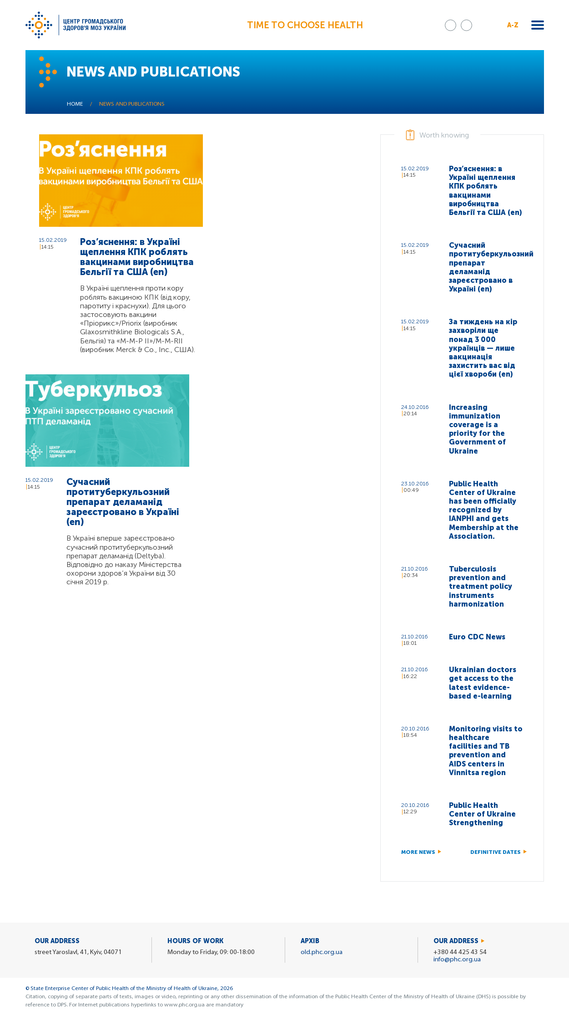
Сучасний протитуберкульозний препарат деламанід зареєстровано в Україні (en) (122, 501)
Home (75, 104)
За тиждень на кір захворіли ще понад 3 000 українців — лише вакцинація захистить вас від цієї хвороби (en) (483, 347)
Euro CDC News (477, 637)
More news (418, 852)
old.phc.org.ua (321, 952)
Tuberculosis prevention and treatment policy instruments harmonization (480, 586)
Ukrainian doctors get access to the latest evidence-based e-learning (482, 682)
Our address (455, 941)
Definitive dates (495, 852)
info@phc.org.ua (457, 959)
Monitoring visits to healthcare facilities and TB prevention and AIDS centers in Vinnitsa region (486, 751)
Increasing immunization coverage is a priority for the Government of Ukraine (477, 429)
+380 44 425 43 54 (460, 952)
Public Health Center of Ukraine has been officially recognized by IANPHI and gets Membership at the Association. (484, 510)
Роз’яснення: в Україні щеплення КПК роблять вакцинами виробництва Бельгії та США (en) (137, 256)
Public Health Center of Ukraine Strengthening (482, 814)
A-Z (513, 25)
